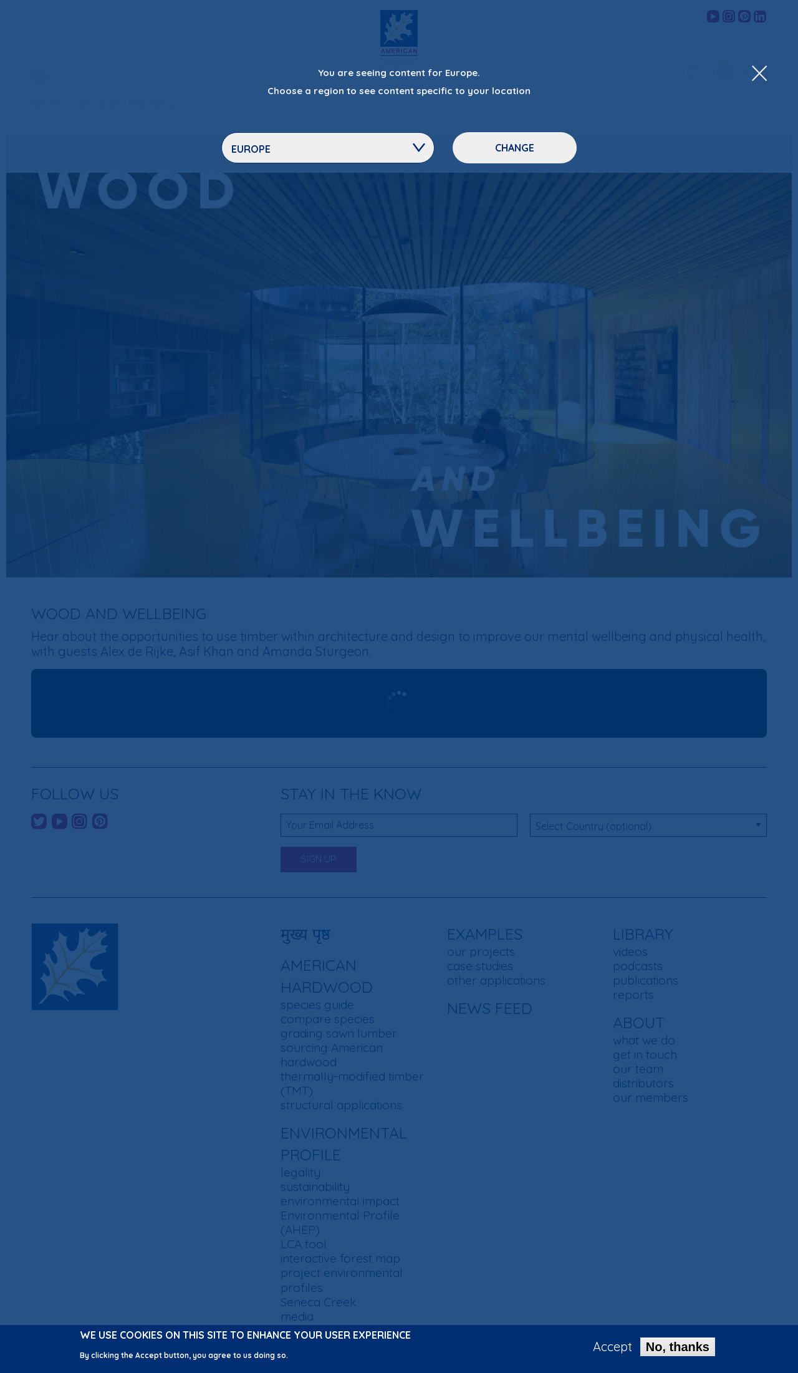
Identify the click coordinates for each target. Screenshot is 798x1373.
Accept (612, 1347)
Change (514, 148)
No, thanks (677, 1347)
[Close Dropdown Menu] (759, 74)
